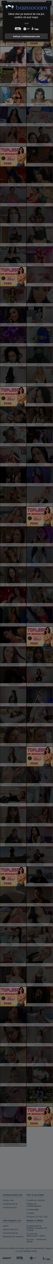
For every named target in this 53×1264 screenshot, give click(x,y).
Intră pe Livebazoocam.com (26, 36)
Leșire (26, 23)
